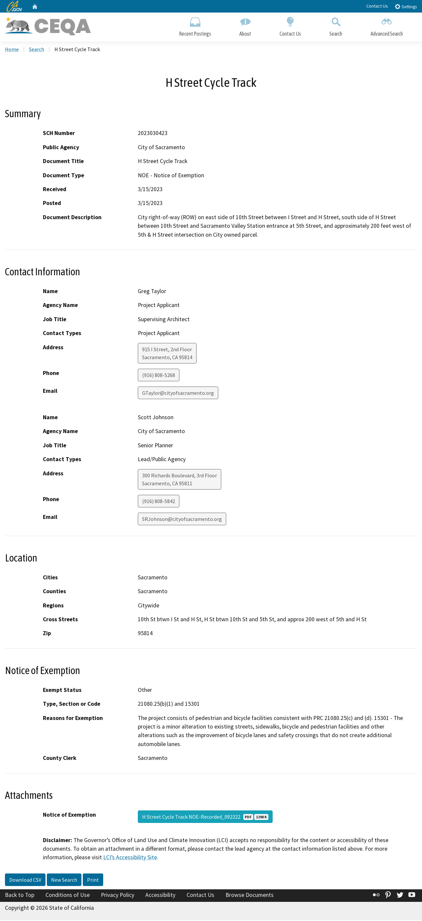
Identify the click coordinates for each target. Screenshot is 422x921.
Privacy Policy (117, 895)
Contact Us (377, 6)
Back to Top (19, 895)
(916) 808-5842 (158, 501)
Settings (406, 6)
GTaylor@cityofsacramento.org (178, 393)
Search (336, 25)
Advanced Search (386, 25)
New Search (64, 880)
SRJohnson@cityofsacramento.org (182, 519)
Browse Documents (250, 895)
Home (12, 50)
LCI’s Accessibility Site (130, 858)
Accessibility (160, 895)
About (245, 25)
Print (93, 880)
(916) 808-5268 (158, 375)
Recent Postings (195, 25)
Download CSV (25, 880)
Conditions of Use (67, 895)
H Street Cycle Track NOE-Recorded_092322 (205, 817)
